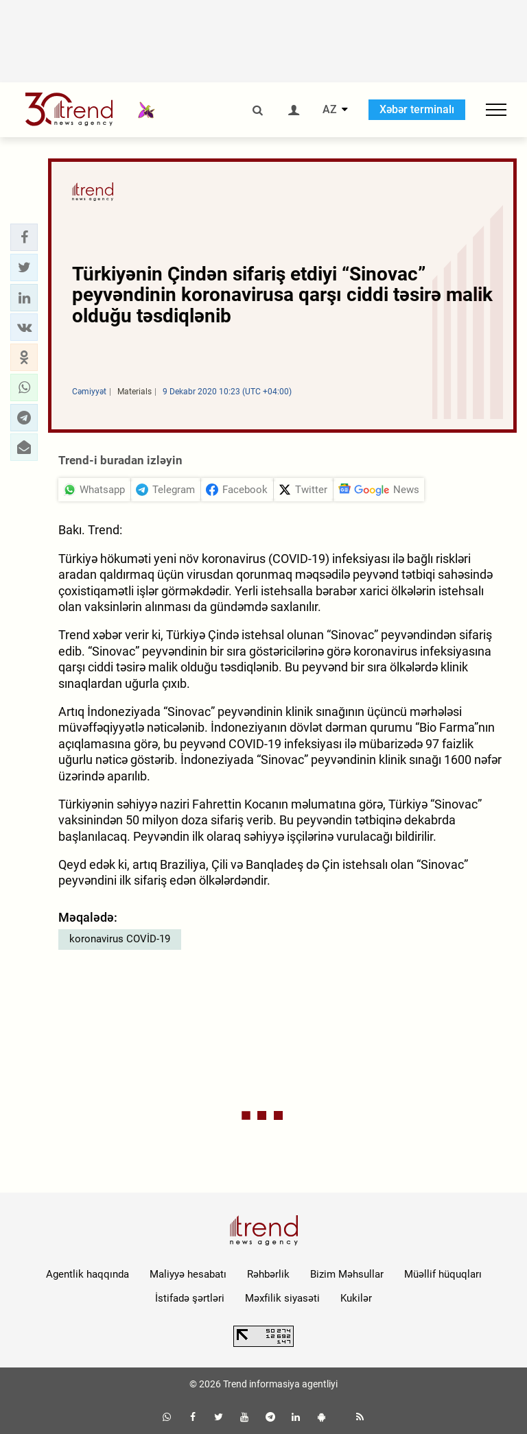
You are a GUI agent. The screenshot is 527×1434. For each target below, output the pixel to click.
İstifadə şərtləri (189, 1298)
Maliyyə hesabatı (188, 1274)
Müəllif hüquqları (443, 1274)
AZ (330, 109)
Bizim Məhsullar (347, 1274)
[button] (24, 237)
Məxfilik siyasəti (282, 1298)
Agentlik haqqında (87, 1274)
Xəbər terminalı (416, 109)
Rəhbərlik (268, 1274)
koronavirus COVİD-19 (119, 939)
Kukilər (356, 1298)
